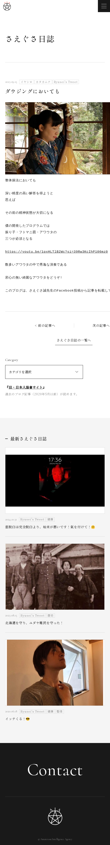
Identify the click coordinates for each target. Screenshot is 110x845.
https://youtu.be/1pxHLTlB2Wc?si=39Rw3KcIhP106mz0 (56, 252)
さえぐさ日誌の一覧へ (74, 340)
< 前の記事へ (45, 325)
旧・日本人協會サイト (26, 387)
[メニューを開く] (104, 6)
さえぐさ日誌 (30, 38)
